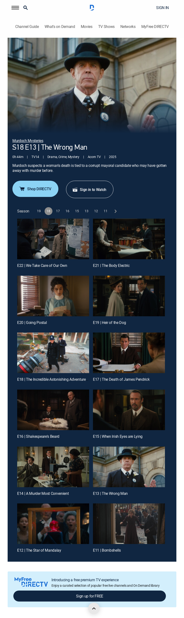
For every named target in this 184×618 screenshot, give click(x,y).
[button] (15, 7)
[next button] (115, 211)
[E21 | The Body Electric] (129, 239)
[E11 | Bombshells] (129, 523)
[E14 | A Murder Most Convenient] (53, 467)
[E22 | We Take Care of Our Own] (53, 239)
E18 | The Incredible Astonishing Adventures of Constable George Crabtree (76, 379)
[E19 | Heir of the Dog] (129, 296)
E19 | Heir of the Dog (109, 322)
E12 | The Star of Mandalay (39, 550)
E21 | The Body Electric (111, 265)
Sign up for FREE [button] (89, 596)
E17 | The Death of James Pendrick (121, 379)
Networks (127, 26)
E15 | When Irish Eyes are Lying (118, 436)
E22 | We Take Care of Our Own (42, 265)
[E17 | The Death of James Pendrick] (129, 353)
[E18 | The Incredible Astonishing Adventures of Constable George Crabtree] (53, 353)
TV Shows (106, 26)
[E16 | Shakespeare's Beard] (53, 410)
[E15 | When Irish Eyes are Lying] (129, 410)
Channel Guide (27, 26)
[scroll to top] (94, 608)
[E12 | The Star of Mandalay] (53, 523)
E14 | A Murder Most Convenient (43, 493)
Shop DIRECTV (35, 188)
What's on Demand (60, 26)
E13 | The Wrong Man (110, 493)
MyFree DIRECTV (155, 26)
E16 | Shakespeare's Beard (38, 436)
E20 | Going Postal (32, 322)
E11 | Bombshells (107, 550)
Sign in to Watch (89, 189)
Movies (86, 26)
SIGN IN (162, 7)
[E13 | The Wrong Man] (129, 467)
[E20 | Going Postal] (53, 296)
